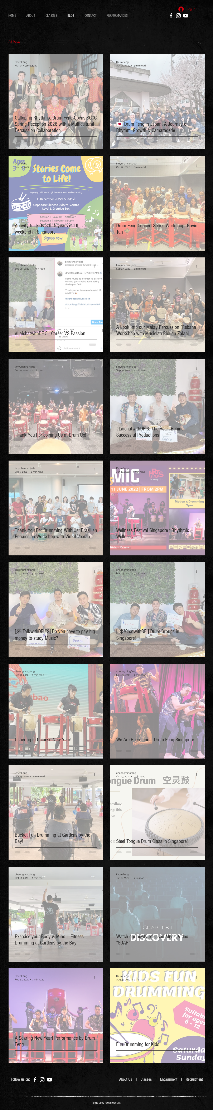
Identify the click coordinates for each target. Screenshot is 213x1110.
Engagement (169, 1079)
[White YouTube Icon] (186, 16)
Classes (146, 1079)
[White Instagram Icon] (178, 16)
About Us (125, 1079)
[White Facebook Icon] (171, 16)
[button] (199, 42)
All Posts (14, 41)
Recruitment (194, 1079)
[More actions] (96, 63)
